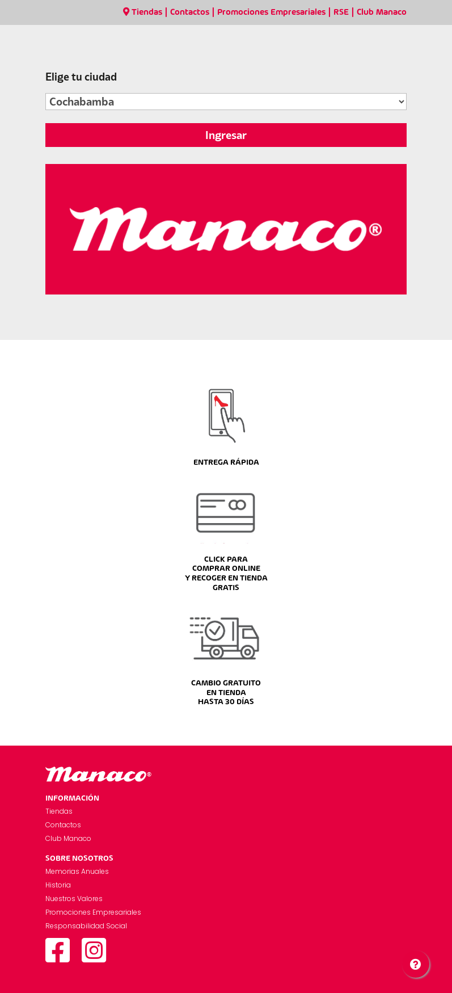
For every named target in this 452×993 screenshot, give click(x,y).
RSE (341, 12)
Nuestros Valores (74, 898)
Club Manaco (382, 12)
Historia (58, 885)
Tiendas (142, 12)
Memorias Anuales (77, 871)
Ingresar (226, 135)
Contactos (189, 12)
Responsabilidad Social (86, 926)
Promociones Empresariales (271, 12)
